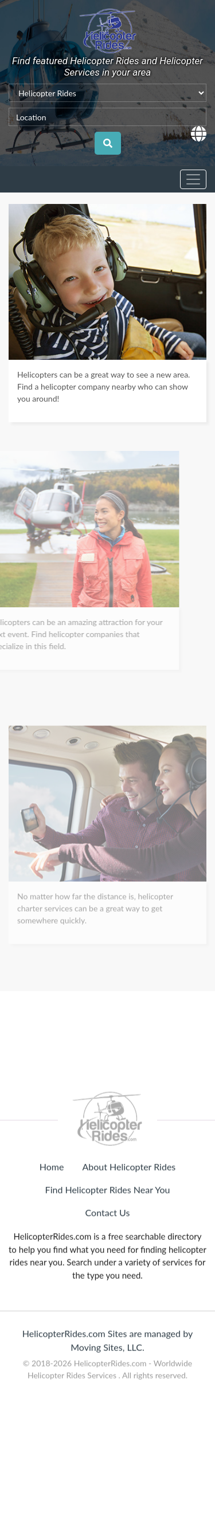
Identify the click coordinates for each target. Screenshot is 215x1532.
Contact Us (107, 1252)
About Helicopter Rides (128, 1206)
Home (52, 1206)
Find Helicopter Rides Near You (107, 1229)
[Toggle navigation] (193, 179)
